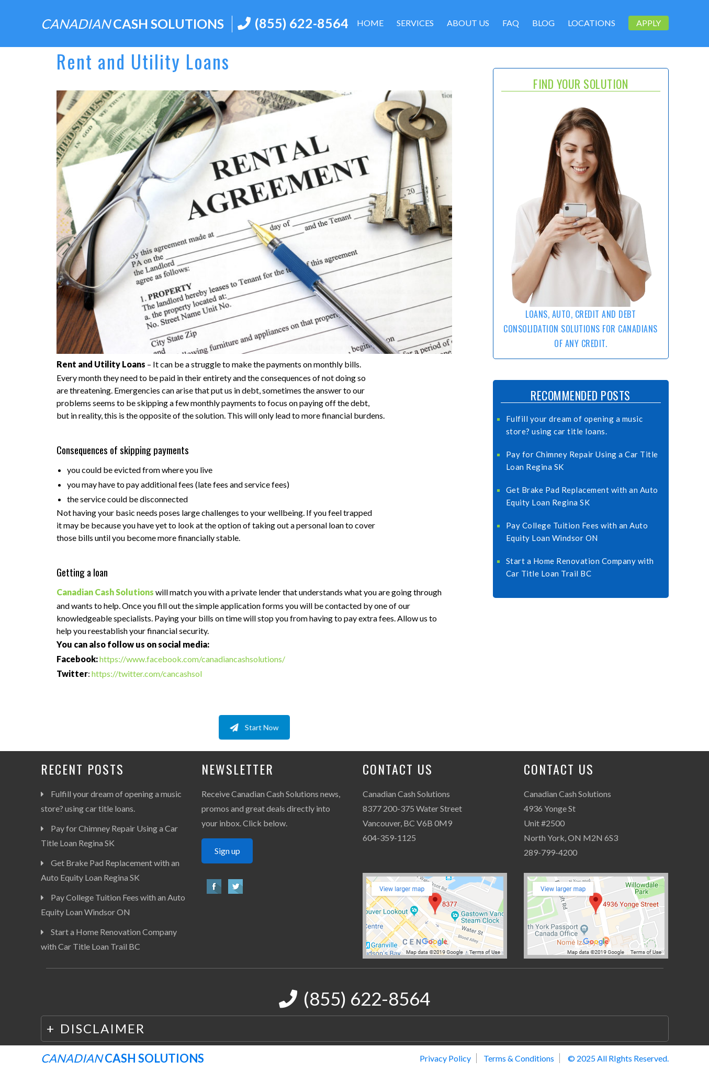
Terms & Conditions (518, 1058)
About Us (468, 23)
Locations (591, 23)
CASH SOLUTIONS (132, 23)
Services (415, 23)
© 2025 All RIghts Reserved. (618, 1058)
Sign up (227, 851)
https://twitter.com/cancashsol (147, 673)
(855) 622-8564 (301, 23)
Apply (648, 23)
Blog (543, 23)
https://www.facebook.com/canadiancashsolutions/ (192, 659)
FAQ (510, 23)
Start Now (254, 727)
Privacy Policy (445, 1058)
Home (370, 23)
